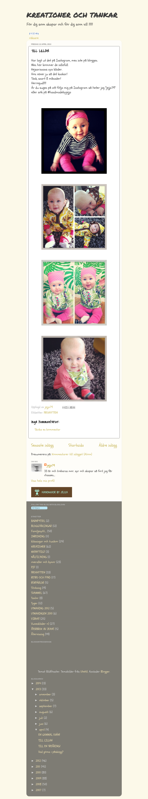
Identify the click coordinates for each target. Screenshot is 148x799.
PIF (33, 567)
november (45, 694)
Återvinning (37, 634)
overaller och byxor (43, 562)
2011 (38, 767)
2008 (39, 784)
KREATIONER (38, 547)
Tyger (34, 603)
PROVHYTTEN (51, 413)
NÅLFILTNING (39, 557)
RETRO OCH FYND (41, 578)
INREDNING (38, 536)
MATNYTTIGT (38, 552)
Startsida (76, 445)
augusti (44, 712)
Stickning (36, 588)
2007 (39, 790)
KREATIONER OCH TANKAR (72, 15)
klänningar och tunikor (44, 541)
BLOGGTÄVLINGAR (41, 526)
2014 (39, 683)
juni (41, 724)
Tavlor (35, 598)
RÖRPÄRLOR (37, 583)
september (46, 706)
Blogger (105, 672)
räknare (34, 38)
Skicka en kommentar (47, 430)
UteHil (84, 672)
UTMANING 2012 (40, 608)
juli (41, 718)
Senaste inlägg (42, 445)
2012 (39, 761)
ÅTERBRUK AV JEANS (42, 629)
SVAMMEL (36, 593)
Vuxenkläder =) (40, 624)
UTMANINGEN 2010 (41, 614)
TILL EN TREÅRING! (49, 746)
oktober (44, 700)
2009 (39, 778)
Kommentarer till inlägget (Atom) (72, 454)
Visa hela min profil (43, 481)
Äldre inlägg (108, 445)
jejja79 (51, 466)
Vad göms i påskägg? (50, 752)
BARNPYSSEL (38, 521)
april (42, 730)
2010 (39, 773)
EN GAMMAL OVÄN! (49, 735)
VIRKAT (35, 619)
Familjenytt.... (38, 531)
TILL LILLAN (45, 740)
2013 (39, 689)
